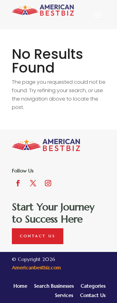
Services (64, 295)
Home (20, 286)
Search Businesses (54, 286)
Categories (92, 286)
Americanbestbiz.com (36, 267)
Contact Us (38, 236)
